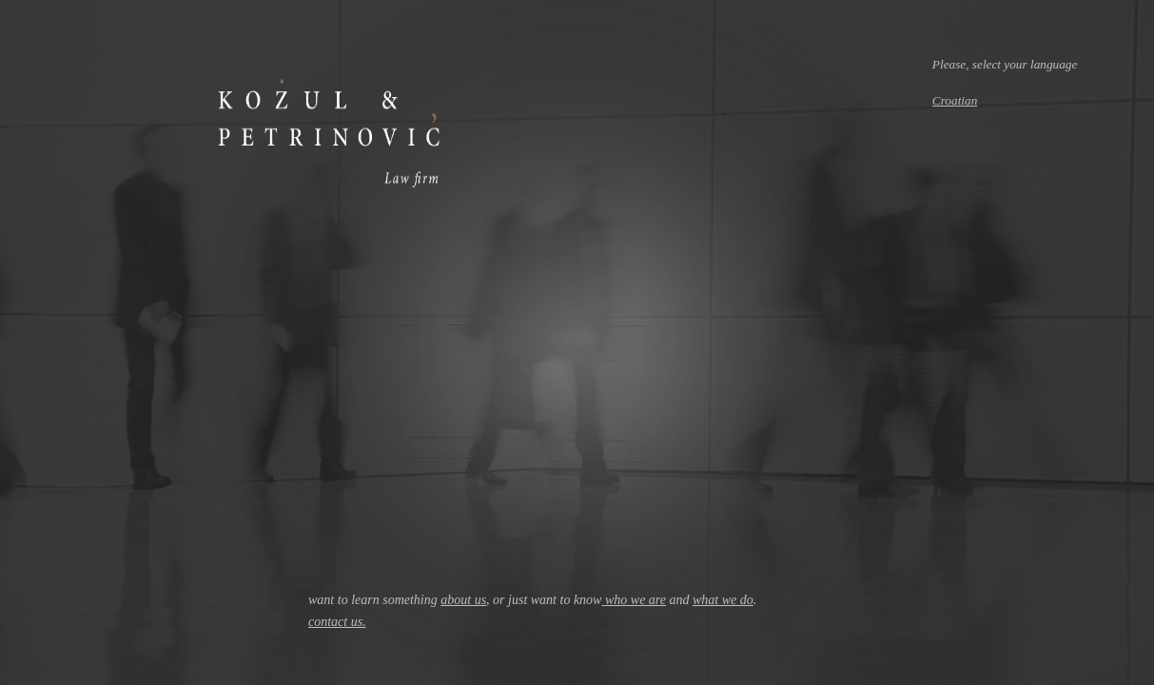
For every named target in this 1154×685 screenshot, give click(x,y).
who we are (633, 600)
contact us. (337, 622)
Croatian (954, 100)
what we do (723, 600)
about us (463, 600)
